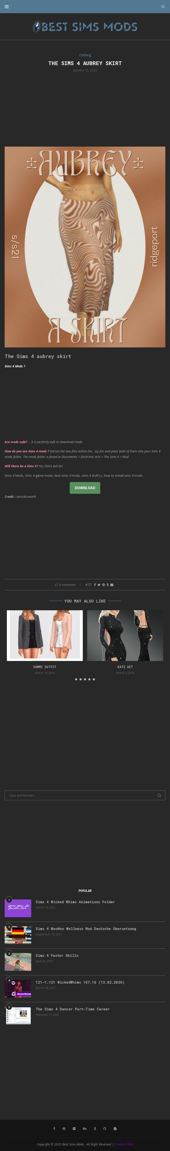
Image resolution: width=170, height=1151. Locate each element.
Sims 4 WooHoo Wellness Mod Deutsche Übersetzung (86, 928)
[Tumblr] (95, 1128)
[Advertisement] (85, 109)
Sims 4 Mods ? (15, 366)
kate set (125, 667)
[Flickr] (74, 1128)
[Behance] (85, 1128)
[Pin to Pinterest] (103, 585)
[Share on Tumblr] (107, 585)
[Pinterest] (64, 1128)
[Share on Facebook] (95, 585)
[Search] (163, 6)
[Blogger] (115, 1128)
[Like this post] (89, 585)
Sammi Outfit (44, 667)
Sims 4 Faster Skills (57, 955)
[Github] (104, 1128)
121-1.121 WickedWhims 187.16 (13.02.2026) (80, 982)
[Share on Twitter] (99, 585)
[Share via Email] (111, 585)
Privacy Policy (124, 1144)
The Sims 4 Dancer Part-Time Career (73, 1009)
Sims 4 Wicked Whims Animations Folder (75, 901)
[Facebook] (54, 1128)
